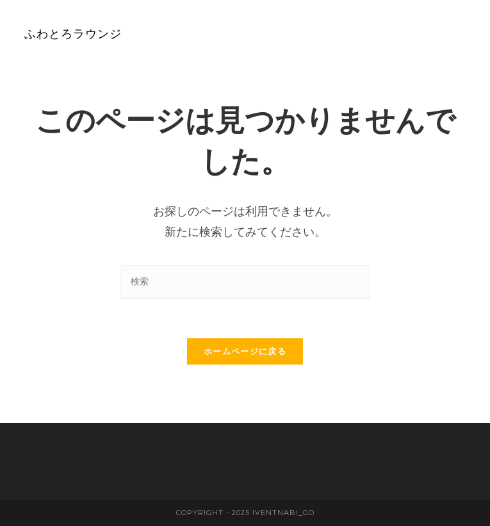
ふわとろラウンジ (73, 33)
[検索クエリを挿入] (245, 282)
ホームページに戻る (245, 351)
